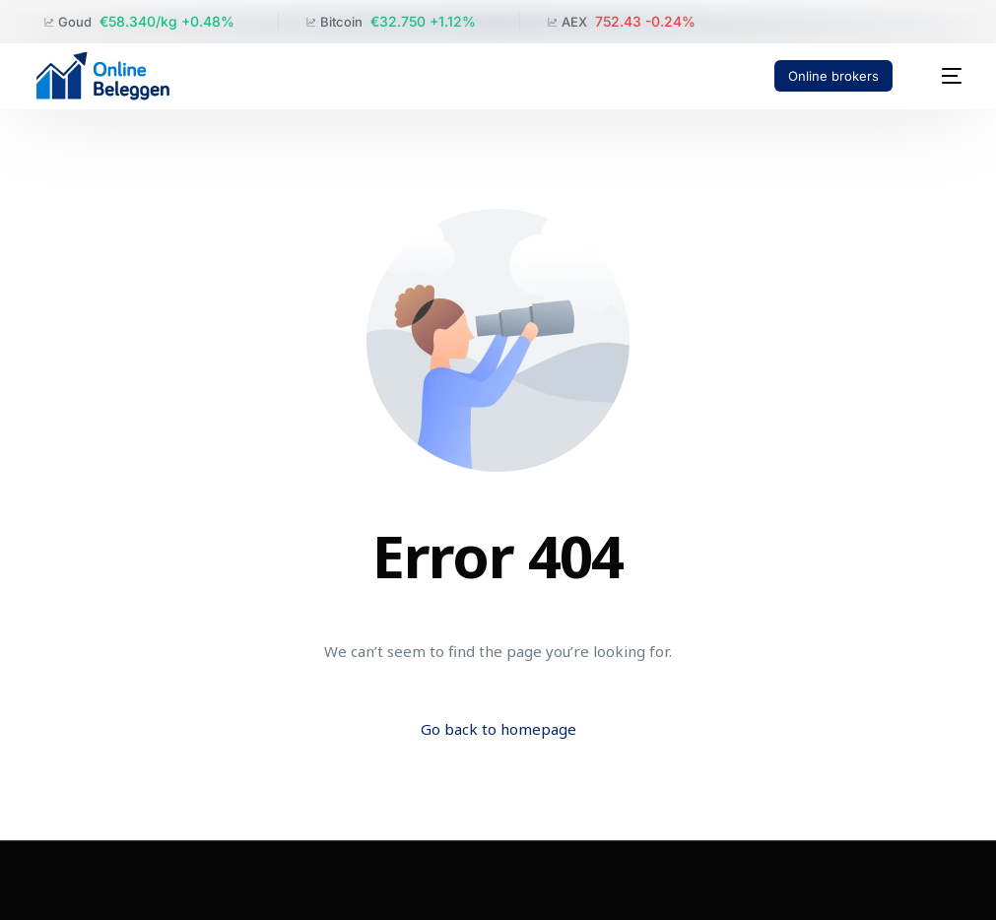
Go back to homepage (498, 729)
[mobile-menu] (941, 75)
